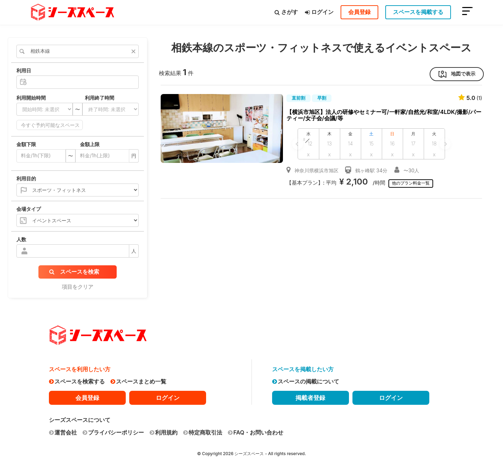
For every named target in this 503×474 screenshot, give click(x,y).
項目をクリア (77, 286)
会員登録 (359, 11)
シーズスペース (249, 453)
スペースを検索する (77, 381)
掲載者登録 (310, 397)
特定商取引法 (202, 432)
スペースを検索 (74, 271)
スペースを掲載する (418, 11)
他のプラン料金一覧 (412, 183)
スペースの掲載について (305, 381)
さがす (286, 11)
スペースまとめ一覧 (138, 381)
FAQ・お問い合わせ (255, 432)
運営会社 (63, 432)
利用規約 (163, 432)
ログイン (319, 11)
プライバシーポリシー (113, 432)
